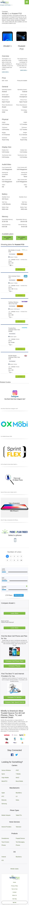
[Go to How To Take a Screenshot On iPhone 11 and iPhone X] (14, 508)
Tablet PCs (19, 815)
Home (14, 882)
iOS (3, 860)
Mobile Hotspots (6, 815)
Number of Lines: (14, 552)
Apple (3, 792)
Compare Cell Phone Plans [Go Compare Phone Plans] (14, 661)
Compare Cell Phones (5, 5)
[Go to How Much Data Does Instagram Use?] (14, 396)
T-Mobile (18, 774)
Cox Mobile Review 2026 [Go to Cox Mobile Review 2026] (6, 436)
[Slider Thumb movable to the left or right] (7, 572)
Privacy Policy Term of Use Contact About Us (14, 890)
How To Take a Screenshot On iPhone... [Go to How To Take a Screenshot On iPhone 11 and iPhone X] (10, 520)
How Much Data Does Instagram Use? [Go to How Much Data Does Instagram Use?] (9, 408)
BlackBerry (19, 792)
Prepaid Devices (20, 838)
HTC (3, 796)
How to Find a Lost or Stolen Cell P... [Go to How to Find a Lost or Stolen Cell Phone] (9, 492)
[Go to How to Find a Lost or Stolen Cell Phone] (14, 480)
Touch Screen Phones (5, 843)
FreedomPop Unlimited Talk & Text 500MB (14, 329)
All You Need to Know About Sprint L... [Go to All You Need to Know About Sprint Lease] (9, 464)
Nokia (17, 800)
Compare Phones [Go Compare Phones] (14, 666)
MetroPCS (4, 781)
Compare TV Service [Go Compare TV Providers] (14, 697)
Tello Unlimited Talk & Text (14, 276)
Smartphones (5, 838)
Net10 (17, 777)
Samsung (4, 803)
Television (18, 826)
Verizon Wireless (6, 770)
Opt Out (14, 902)
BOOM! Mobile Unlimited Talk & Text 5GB (14, 357)
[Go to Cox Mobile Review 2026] (14, 424)
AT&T (17, 770)
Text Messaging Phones (20, 843)
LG (16, 796)
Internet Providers (6, 826)
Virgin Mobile (5, 777)
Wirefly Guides (14, 868)
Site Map (14, 898)
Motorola (4, 800)
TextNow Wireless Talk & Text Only (13, 302)
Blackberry (19, 856)
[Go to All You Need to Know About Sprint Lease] (14, 452)
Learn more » (5, 71)
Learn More (14, 613)
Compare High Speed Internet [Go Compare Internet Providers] (14, 702)
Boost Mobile (19, 781)
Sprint (3, 774)
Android (4, 856)
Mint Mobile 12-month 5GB (14, 250)
